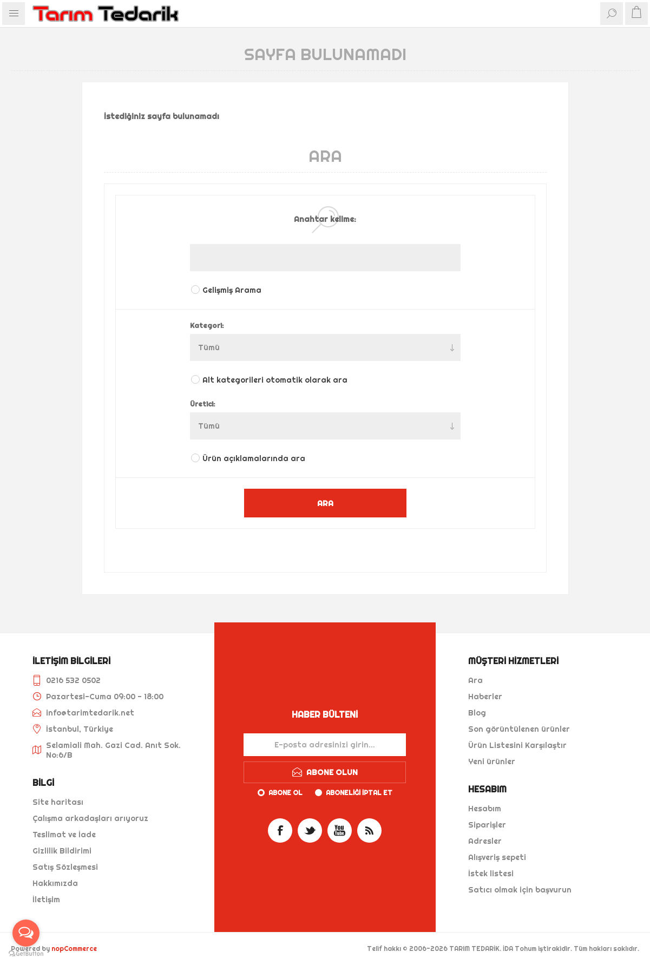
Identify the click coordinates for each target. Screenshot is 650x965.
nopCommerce (74, 948)
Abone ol (285, 793)
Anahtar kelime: (325, 219)
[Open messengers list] (26, 933)
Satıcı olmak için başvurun (520, 890)
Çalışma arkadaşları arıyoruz (90, 818)
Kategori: (207, 325)
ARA (325, 503)
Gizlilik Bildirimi (61, 851)
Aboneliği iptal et (359, 793)
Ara (475, 680)
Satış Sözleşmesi (65, 867)
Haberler (485, 696)
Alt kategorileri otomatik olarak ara (274, 380)
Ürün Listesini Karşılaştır (517, 745)
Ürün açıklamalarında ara (253, 458)
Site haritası (57, 802)
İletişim (46, 899)
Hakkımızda (55, 883)
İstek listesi (491, 873)
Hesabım (484, 808)
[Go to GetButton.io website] (26, 953)
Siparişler (487, 825)
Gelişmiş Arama (231, 290)
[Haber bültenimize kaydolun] (325, 744)
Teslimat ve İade (64, 834)
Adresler (485, 841)
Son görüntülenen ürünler (519, 729)
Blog (477, 713)
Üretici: (202, 403)
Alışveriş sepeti (497, 857)
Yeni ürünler (491, 761)
